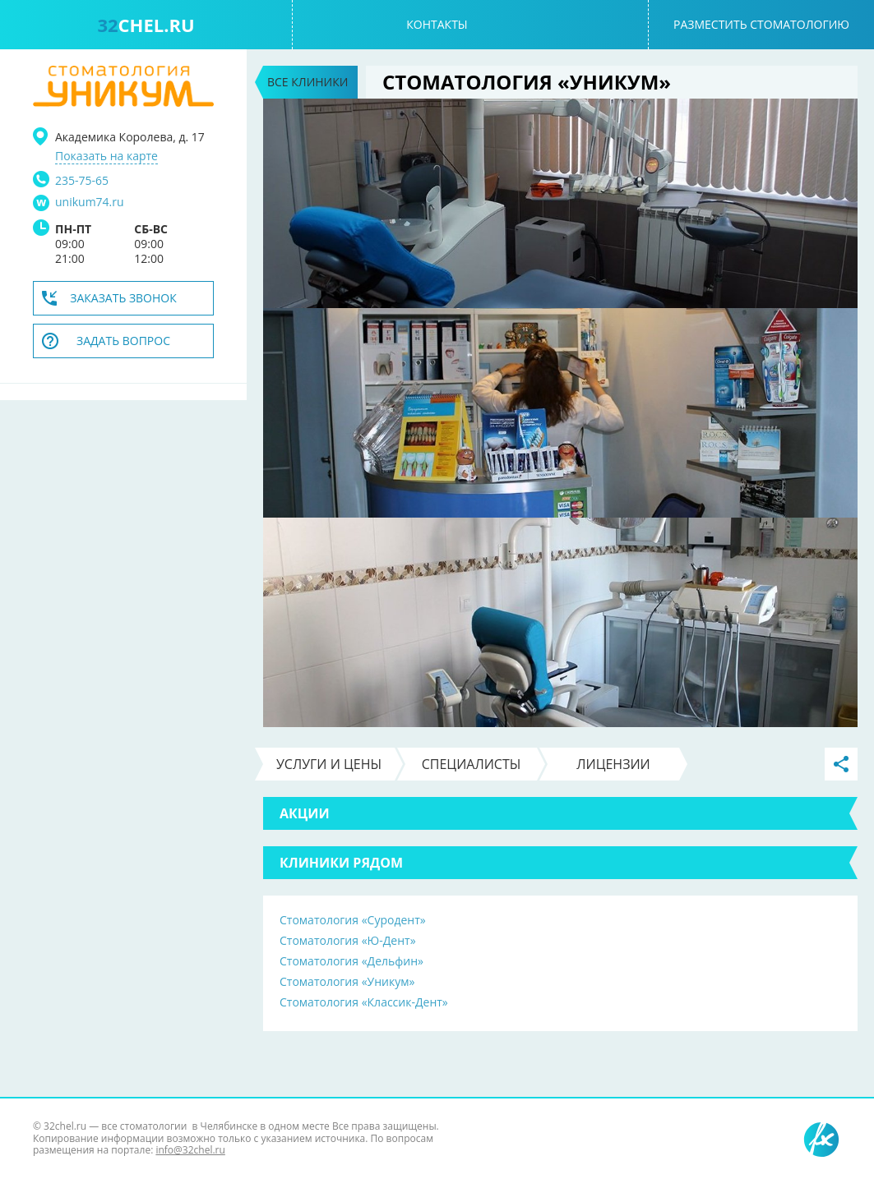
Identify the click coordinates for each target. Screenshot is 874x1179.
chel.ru (145, 24)
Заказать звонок (123, 298)
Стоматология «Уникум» (347, 981)
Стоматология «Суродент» (353, 920)
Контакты (436, 24)
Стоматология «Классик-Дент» (364, 1002)
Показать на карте (106, 156)
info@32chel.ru (189, 1150)
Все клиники (307, 82)
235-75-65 (82, 180)
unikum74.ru (89, 202)
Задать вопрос (123, 340)
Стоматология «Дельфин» (351, 961)
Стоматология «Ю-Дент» (348, 940)
